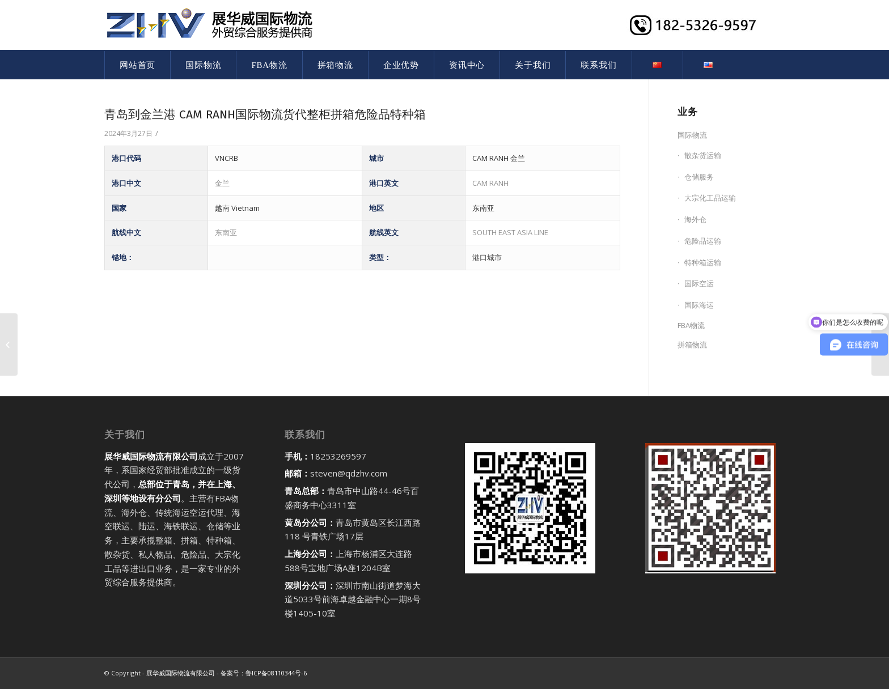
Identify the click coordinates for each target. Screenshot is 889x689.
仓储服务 (699, 177)
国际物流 (692, 135)
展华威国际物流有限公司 (180, 673)
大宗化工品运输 (710, 198)
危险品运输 (702, 241)
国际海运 (699, 305)
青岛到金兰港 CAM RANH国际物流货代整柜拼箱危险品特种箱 (265, 114)
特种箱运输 (702, 262)
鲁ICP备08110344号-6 (276, 673)
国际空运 (699, 283)
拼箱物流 (692, 344)
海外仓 (695, 219)
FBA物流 (691, 325)
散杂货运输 (702, 155)
